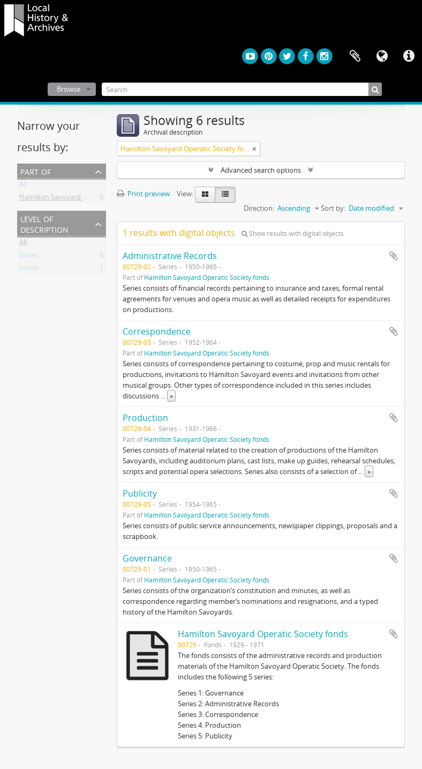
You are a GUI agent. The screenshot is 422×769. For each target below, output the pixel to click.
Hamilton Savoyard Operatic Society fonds (86, 199)
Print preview (143, 193)
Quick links (408, 56)
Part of (35, 171)
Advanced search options (261, 170)
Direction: (259, 208)
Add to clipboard (393, 255)
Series (28, 257)
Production (145, 418)
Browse (68, 89)
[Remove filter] (254, 148)
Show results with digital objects (293, 233)
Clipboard (355, 56)
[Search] (242, 89)
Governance (147, 558)
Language (381, 56)
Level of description (44, 223)
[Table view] (225, 195)
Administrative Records (170, 256)
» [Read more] (171, 396)
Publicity (140, 493)
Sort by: (333, 208)
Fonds (29, 270)
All (23, 186)
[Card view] (205, 195)
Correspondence (157, 331)
